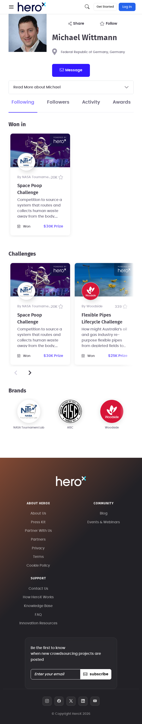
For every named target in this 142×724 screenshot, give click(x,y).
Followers (58, 102)
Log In (127, 7)
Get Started (105, 6)
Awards (122, 102)
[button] (11, 7)
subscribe (95, 674)
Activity (91, 102)
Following (23, 102)
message (71, 70)
